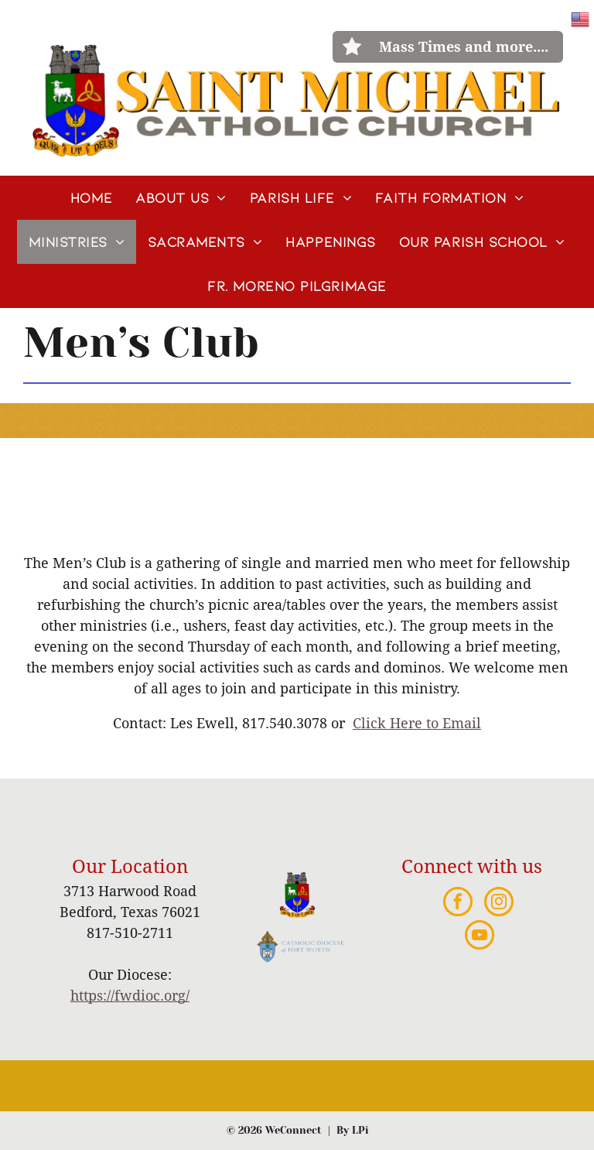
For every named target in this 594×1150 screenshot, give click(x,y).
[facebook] (458, 903)
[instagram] (499, 903)
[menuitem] (91, 198)
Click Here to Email (417, 723)
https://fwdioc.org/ (129, 995)
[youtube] (479, 936)
